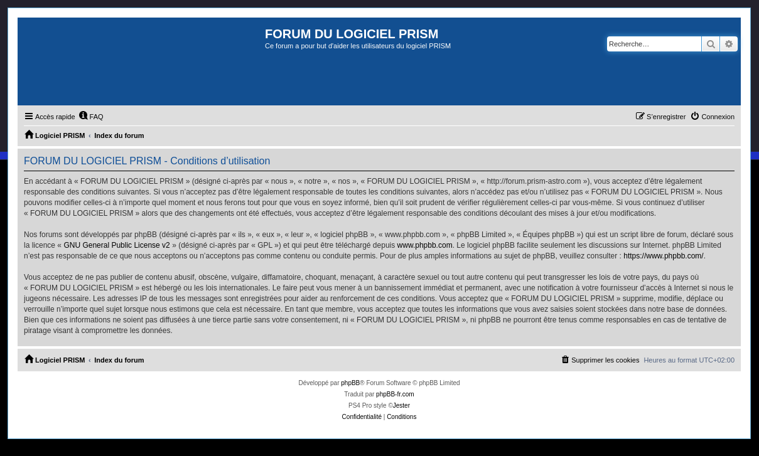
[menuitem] (91, 116)
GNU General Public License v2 (116, 245)
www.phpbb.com (425, 245)
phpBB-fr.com (395, 394)
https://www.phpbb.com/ (663, 256)
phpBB (350, 382)
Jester (401, 405)
